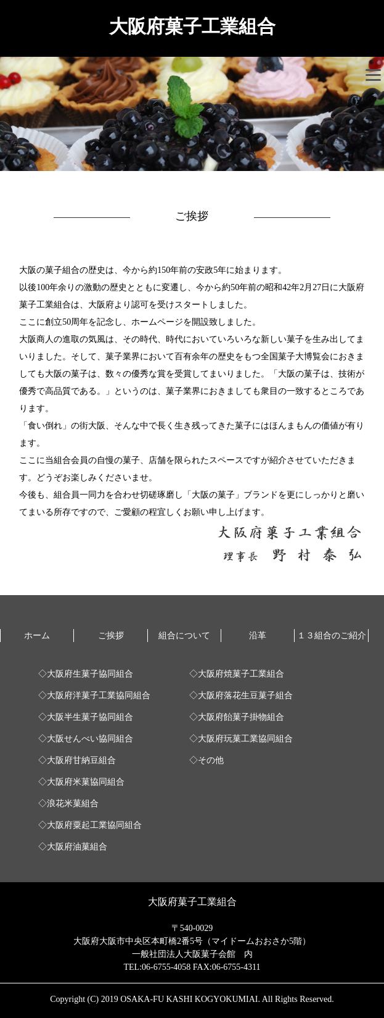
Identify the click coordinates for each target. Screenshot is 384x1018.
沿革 (257, 635)
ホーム (37, 635)
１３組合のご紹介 (331, 635)
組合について (184, 635)
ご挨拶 (111, 635)
